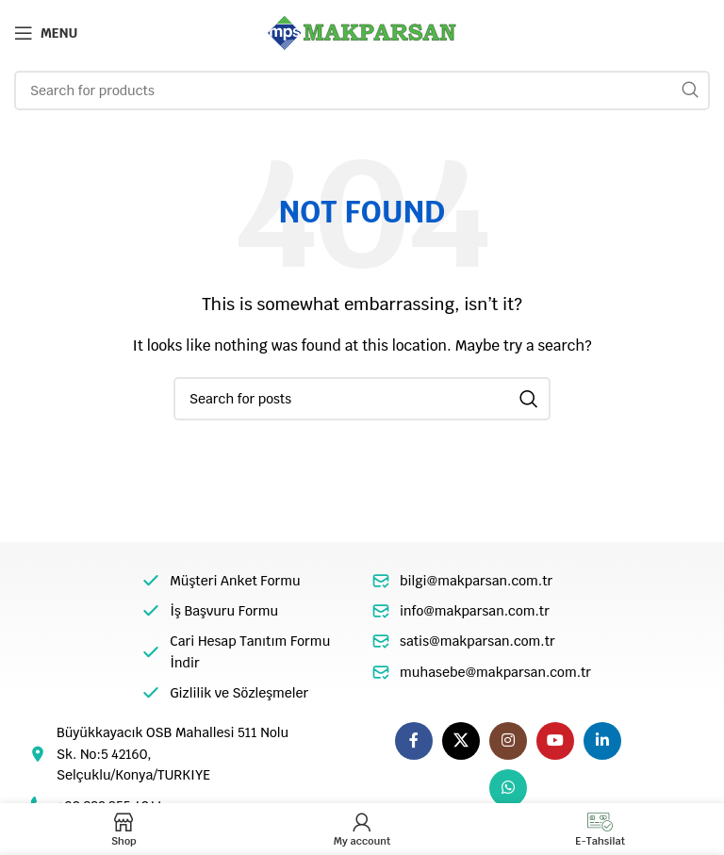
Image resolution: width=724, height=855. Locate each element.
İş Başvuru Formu (224, 610)
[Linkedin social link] (602, 741)
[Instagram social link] (508, 741)
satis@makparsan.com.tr (477, 641)
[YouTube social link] (555, 741)
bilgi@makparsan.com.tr (476, 580)
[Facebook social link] (414, 741)
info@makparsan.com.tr (475, 610)
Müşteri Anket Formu (235, 580)
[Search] (362, 90)
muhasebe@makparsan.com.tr (495, 672)
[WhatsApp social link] (508, 788)
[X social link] (461, 741)
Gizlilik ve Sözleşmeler (239, 692)
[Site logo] (362, 32)
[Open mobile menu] (46, 33)
